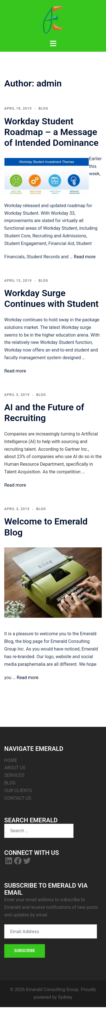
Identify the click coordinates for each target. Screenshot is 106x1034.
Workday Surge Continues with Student (51, 298)
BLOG (10, 783)
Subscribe (24, 950)
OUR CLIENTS (18, 790)
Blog (43, 108)
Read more (85, 256)
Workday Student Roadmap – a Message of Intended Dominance (51, 132)
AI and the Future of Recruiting (44, 412)
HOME (10, 760)
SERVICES (14, 775)
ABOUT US (14, 767)
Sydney (65, 997)
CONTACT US (17, 798)
